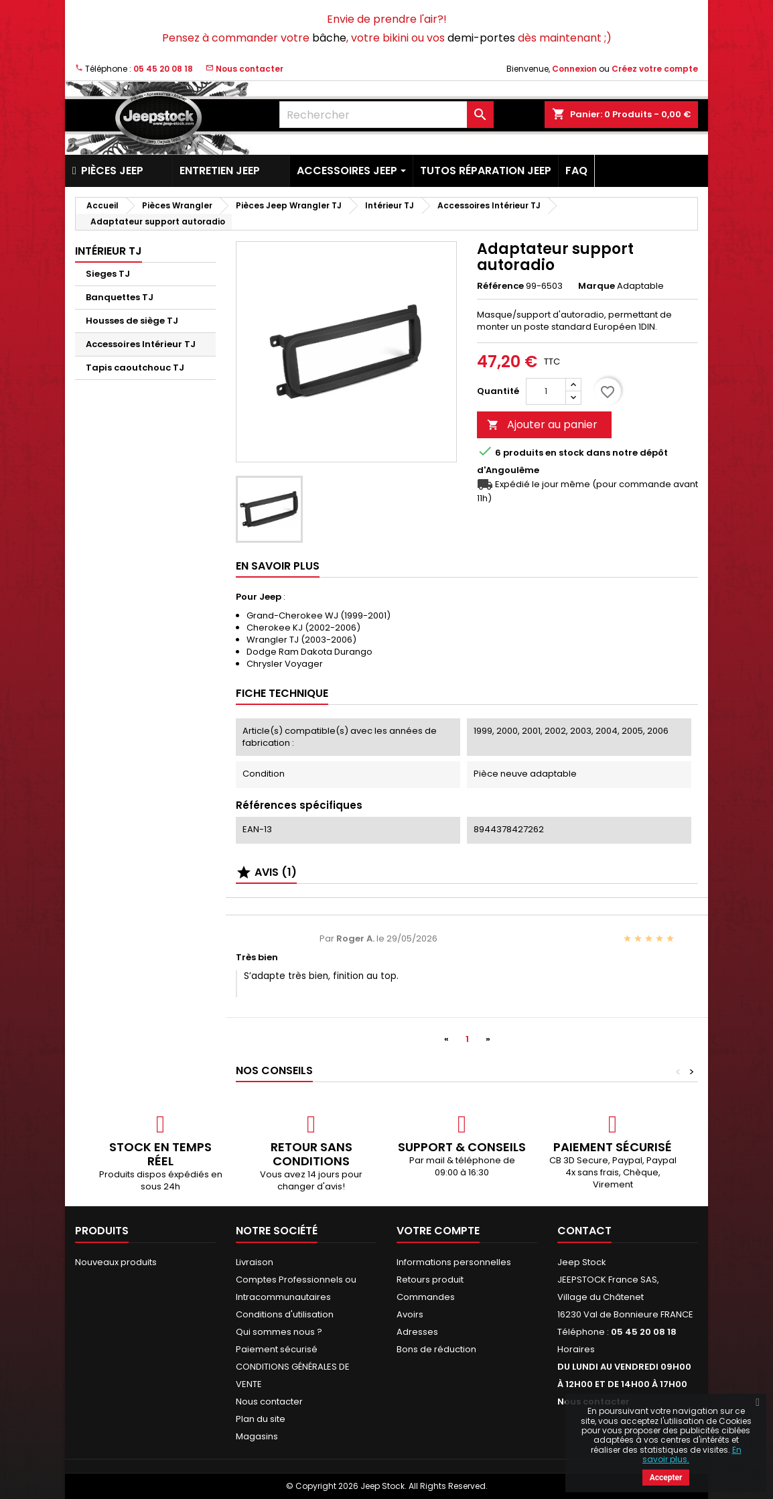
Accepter (666, 1477)
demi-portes (481, 38)
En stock (564, 453)
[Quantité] (546, 391)
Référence (500, 286)
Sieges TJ (108, 273)
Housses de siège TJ (132, 320)
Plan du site (260, 1419)
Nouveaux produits (116, 1262)
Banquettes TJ (119, 297)
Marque (596, 286)
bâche (329, 38)
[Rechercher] (386, 114)
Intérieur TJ (108, 251)
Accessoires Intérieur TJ (141, 344)
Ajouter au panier (542, 424)
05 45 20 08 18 (163, 68)
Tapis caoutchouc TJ (135, 367)
